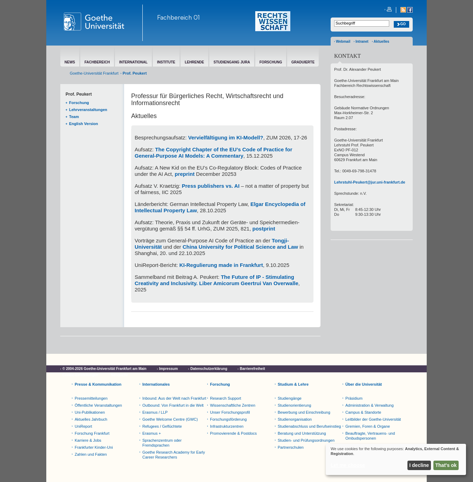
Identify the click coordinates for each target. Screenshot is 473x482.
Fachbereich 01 (178, 17)
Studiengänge (290, 398)
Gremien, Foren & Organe (367, 426)
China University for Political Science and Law (240, 247)
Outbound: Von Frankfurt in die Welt (173, 405)
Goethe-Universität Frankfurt (94, 73)
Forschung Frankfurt (92, 433)
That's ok (446, 465)
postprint (263, 229)
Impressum (168, 369)
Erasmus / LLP (155, 412)
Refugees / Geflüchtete (162, 426)
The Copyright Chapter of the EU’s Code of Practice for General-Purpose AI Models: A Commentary (213, 152)
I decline (419, 465)
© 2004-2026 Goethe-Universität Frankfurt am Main (104, 369)
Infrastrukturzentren (226, 426)
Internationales (156, 384)
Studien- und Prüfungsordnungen (306, 440)
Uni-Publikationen (90, 412)
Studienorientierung (294, 405)
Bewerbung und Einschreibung (304, 412)
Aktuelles (381, 41)
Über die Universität (363, 384)
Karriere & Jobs (88, 440)
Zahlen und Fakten (91, 454)
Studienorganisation (295, 419)
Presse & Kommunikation (98, 384)
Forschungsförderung (228, 419)
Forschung (79, 103)
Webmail (343, 41)
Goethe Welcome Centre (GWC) (170, 419)
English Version (83, 124)
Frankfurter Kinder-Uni (94, 447)
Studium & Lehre (293, 384)
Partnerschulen (291, 447)
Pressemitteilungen (91, 398)
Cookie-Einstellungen (80, 375)
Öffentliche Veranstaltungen (98, 405)
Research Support (225, 398)
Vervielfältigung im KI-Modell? (225, 137)
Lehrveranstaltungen (88, 110)
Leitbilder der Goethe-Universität (373, 419)
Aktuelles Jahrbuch (91, 419)
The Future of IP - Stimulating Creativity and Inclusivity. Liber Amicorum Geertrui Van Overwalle (216, 280)
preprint (185, 174)
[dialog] (396, 459)
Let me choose (348, 465)
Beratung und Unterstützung (302, 433)
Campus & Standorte (363, 412)
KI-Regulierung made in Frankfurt (221, 265)
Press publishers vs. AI (211, 186)
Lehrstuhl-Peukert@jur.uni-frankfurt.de (369, 182)
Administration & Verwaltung (369, 405)
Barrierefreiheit (252, 369)
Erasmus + (151, 433)
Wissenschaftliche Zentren (232, 405)
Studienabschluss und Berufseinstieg (309, 426)
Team (74, 117)
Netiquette (119, 375)
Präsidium (354, 398)
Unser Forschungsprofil (230, 412)
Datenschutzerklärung (208, 369)
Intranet (362, 41)
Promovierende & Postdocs (233, 433)
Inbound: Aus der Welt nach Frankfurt (174, 398)
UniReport (83, 426)
